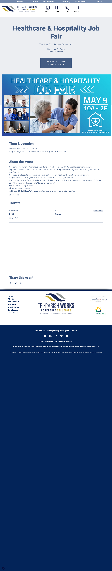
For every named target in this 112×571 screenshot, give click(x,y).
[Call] (67, 8)
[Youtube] (67, 336)
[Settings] (3, 568)
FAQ (68, 331)
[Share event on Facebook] (10, 283)
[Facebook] (44, 336)
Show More (14, 195)
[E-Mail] (76, 8)
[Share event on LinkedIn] (21, 283)
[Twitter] (61, 336)
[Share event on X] (16, 283)
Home (10, 296)
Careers (73, 331)
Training (12, 304)
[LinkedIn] (50, 336)
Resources (13, 313)
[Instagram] (56, 336)
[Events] (48, 8)
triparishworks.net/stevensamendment (57, 352)
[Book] (57, 8)
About (11, 299)
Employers (13, 310)
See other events (56, 64)
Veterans (38, 331)
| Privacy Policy (58, 331)
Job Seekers (13, 302)
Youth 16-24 (13, 307)
